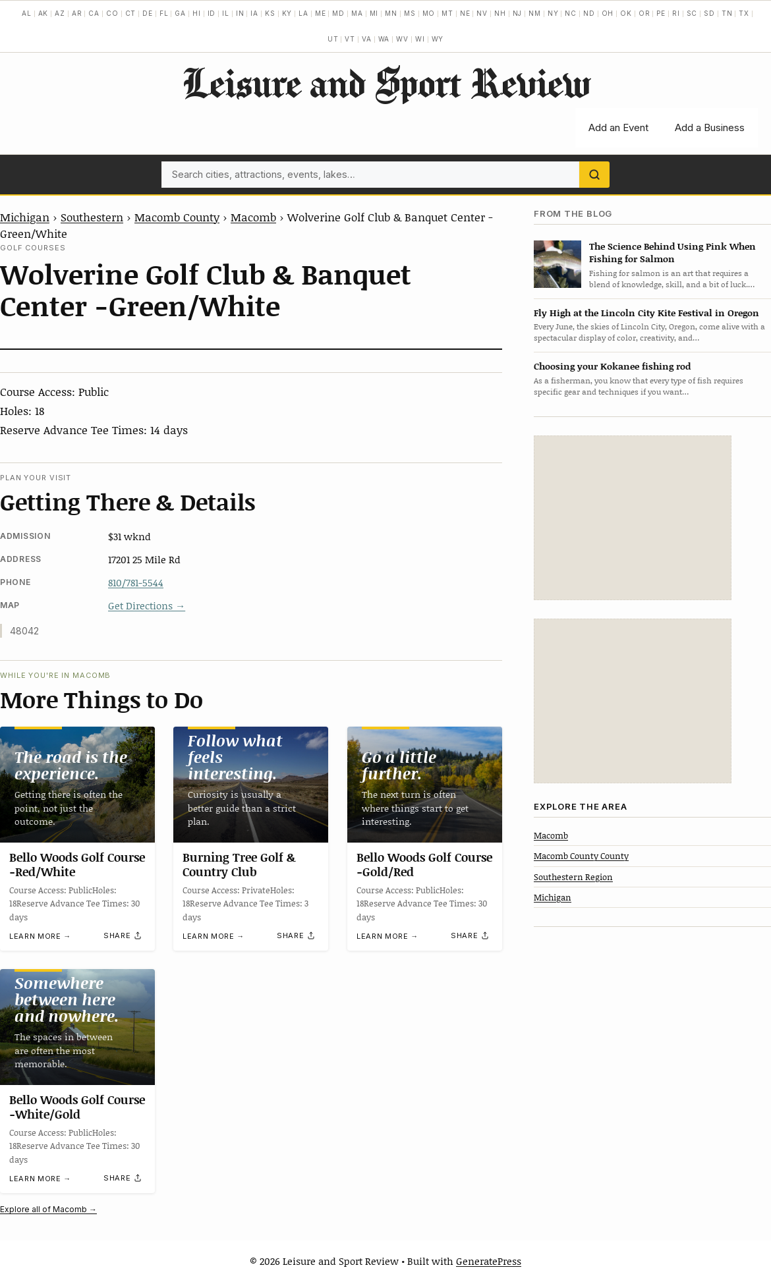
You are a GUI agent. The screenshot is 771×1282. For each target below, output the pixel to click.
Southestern (92, 217)
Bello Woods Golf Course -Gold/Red (424, 865)
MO (429, 13)
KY (287, 13)
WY (438, 39)
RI (676, 13)
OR (644, 13)
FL (164, 13)
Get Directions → (146, 605)
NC (571, 13)
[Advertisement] (632, 517)
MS (410, 13)
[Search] (594, 174)
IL (225, 13)
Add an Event (618, 127)
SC (692, 13)
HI (196, 13)
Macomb (253, 217)
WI (420, 39)
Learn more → (40, 936)
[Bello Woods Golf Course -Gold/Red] (424, 785)
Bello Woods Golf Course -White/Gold (77, 1107)
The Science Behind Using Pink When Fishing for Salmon (672, 252)
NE (465, 13)
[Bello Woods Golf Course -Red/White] (77, 785)
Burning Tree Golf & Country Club (239, 865)
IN (240, 13)
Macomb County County (581, 856)
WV (402, 39)
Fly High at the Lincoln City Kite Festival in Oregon (646, 313)
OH (608, 13)
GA (180, 13)
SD (709, 13)
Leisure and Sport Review (386, 82)
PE (661, 13)
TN (727, 13)
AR (77, 13)
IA (254, 13)
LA (303, 13)
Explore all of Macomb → (48, 1209)
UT (333, 39)
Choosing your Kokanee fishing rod (612, 366)
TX (744, 13)
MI (374, 13)
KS (270, 13)
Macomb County (176, 217)
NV (482, 13)
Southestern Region (573, 877)
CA (94, 13)
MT (447, 13)
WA (384, 39)
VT (350, 39)
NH (500, 13)
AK (43, 13)
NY (553, 13)
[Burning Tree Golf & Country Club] (250, 785)
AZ (60, 13)
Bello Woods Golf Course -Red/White (77, 865)
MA (357, 13)
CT (130, 13)
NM (534, 13)
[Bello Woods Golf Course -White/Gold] (77, 1027)
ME (320, 13)
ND (589, 13)
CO (112, 13)
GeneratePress (488, 1261)
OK (626, 13)
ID (212, 13)
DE (147, 13)
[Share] (123, 935)
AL (27, 13)
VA (367, 39)
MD (338, 13)
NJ (518, 13)
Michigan (24, 217)
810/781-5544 (135, 582)
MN (391, 13)
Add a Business (710, 127)
